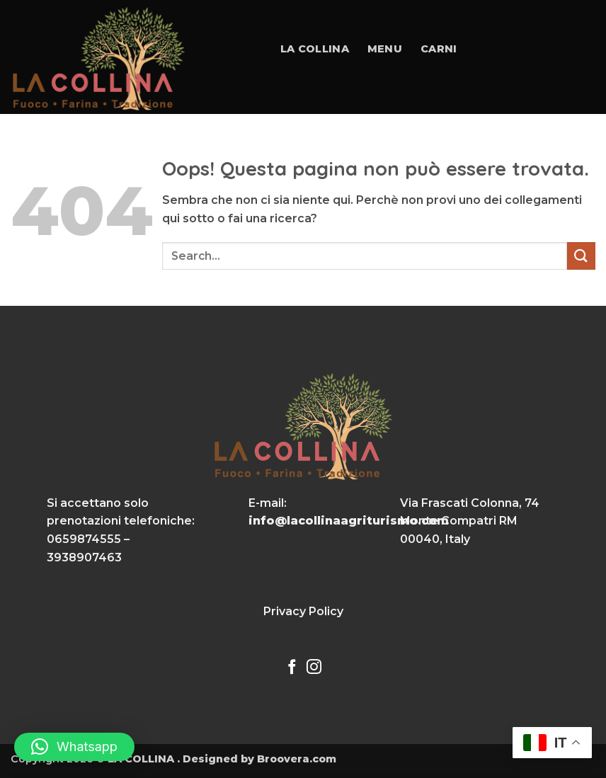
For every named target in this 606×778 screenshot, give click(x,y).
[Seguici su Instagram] (314, 668)
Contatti (534, 148)
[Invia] (581, 256)
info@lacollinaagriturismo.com (348, 520)
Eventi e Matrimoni (352, 148)
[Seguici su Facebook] (292, 668)
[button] (74, 747)
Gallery (459, 148)
